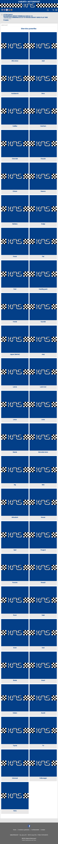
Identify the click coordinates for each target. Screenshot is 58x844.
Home (14, 829)
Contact (43, 829)
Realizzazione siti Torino (30, 840)
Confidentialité (35, 829)
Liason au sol (4, 25)
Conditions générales (23, 829)
